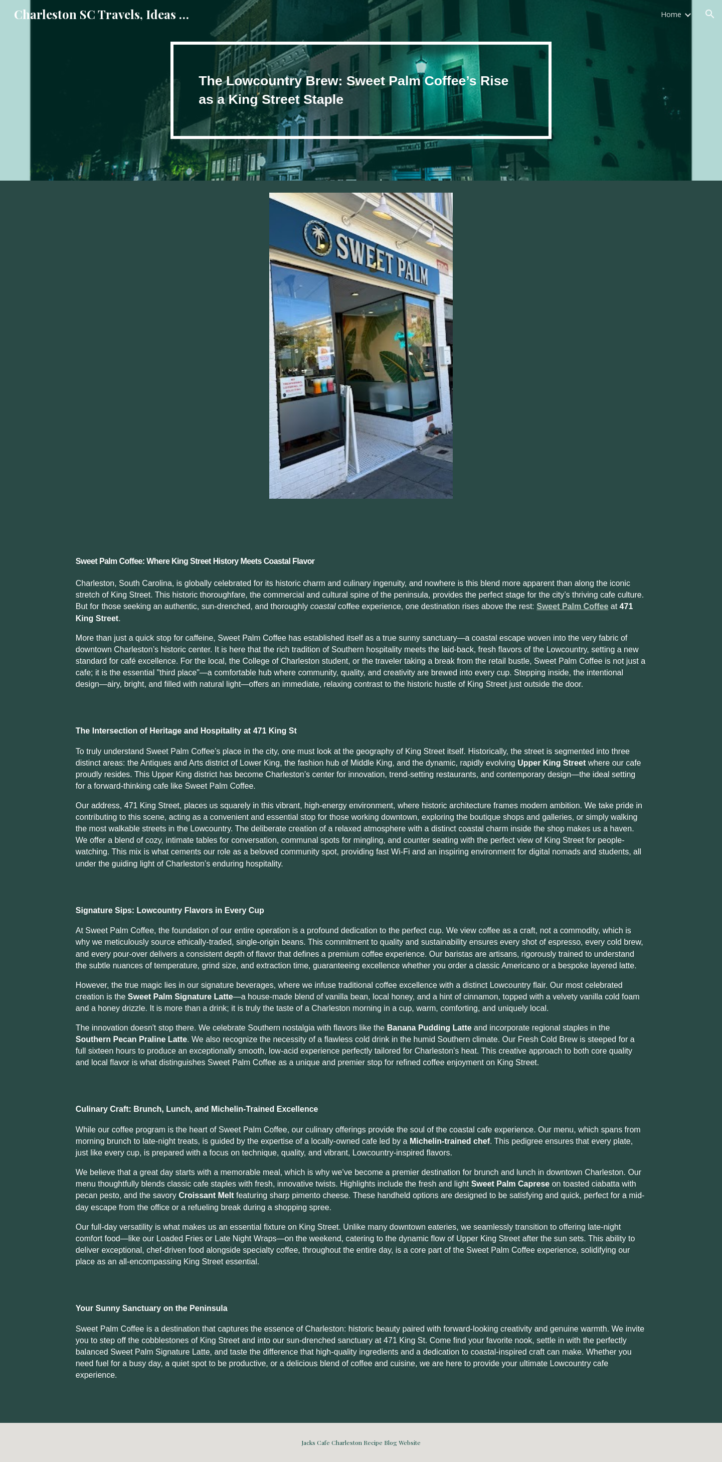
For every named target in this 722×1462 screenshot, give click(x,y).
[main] (361, 90)
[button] (710, 14)
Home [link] (671, 14)
